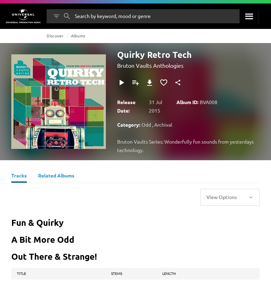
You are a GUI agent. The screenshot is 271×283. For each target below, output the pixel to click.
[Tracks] (19, 176)
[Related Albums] (56, 176)
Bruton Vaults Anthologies (150, 65)
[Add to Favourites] (163, 82)
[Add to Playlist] (135, 82)
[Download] (149, 82)
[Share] (178, 82)
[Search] (248, 16)
